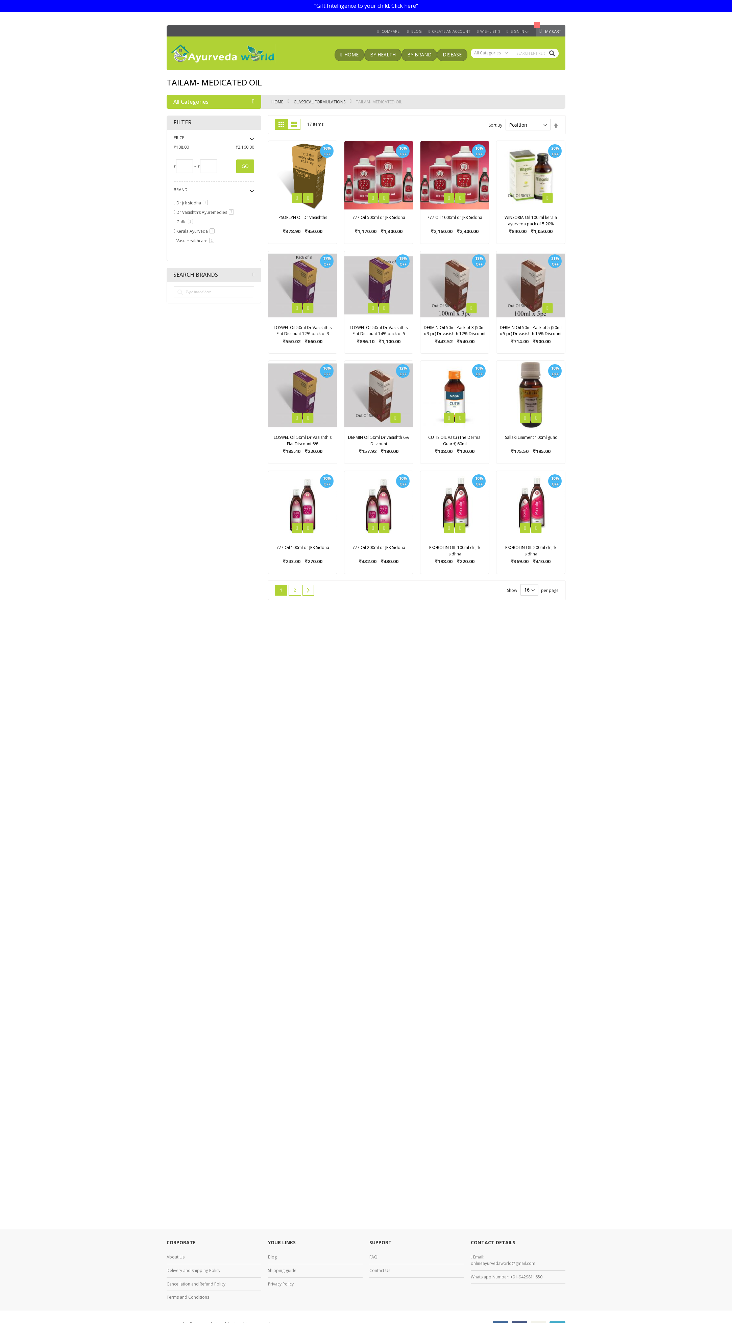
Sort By (495, 125)
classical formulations (320, 102)
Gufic (185, 222)
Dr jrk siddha (193, 203)
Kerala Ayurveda (196, 231)
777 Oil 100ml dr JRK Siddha (302, 547)
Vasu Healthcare (196, 241)
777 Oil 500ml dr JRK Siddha (378, 217)
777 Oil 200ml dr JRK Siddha (378, 547)
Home (277, 102)
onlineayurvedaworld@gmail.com (503, 1263)
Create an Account (451, 31)
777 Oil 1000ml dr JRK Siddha (454, 217)
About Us (176, 1257)
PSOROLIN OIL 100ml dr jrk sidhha (454, 551)
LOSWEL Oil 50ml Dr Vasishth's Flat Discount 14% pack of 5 (379, 331)
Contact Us (379, 1270)
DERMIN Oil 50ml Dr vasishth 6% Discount (378, 440)
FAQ (373, 1257)
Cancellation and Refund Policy (196, 1284)
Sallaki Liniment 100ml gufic (531, 437)
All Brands (253, 274)
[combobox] (515, 53)
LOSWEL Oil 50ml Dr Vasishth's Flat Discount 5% (303, 440)
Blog (272, 1257)
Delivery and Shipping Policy (193, 1270)
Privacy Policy (281, 1284)
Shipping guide (282, 1270)
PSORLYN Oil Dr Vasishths (302, 217)
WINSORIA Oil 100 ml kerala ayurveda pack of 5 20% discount (531, 224)
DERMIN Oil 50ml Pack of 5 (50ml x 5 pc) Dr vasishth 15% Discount (531, 331)
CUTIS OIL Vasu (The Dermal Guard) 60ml (455, 440)
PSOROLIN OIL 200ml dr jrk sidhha (530, 551)
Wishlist (490, 31)
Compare (390, 31)
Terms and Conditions (188, 1297)
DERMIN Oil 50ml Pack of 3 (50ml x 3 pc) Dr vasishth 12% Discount (455, 331)
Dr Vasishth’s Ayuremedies (206, 212)
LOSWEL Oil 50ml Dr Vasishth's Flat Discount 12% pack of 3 (303, 331)
